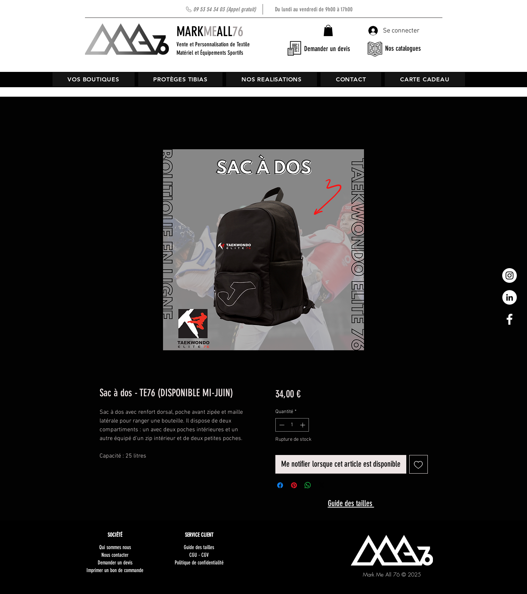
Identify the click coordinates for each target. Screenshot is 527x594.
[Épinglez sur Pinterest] (294, 485)
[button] (328, 30)
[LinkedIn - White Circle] (509, 297)
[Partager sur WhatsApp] (307, 485)
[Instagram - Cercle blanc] (509, 275)
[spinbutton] (292, 424)
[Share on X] (321, 485)
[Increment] (303, 424)
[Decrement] (281, 424)
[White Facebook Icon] (509, 319)
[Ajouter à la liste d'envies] (418, 464)
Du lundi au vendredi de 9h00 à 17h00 (273, 9)
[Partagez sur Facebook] (280, 485)
